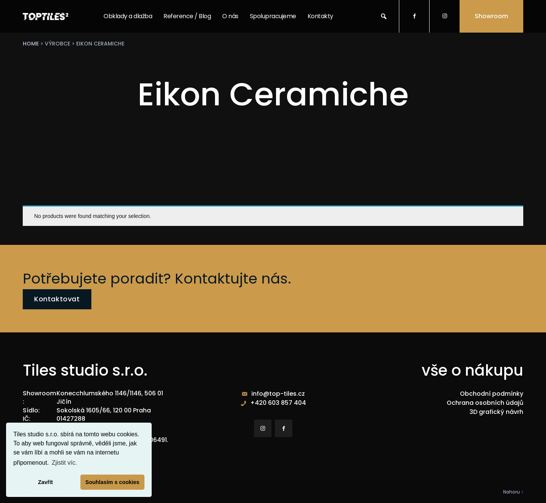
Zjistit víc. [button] (64, 462)
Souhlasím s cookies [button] (112, 482)
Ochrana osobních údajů (485, 402)
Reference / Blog (187, 16)
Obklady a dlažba (128, 16)
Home (31, 43)
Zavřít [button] (45, 482)
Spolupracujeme (273, 16)
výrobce (57, 43)
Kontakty (320, 16)
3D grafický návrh (496, 411)
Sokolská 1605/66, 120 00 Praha (103, 410)
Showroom (491, 16)
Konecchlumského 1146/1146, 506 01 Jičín (109, 397)
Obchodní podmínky (491, 393)
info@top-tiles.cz (278, 393)
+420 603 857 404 (278, 402)
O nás (230, 16)
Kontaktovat (57, 299)
